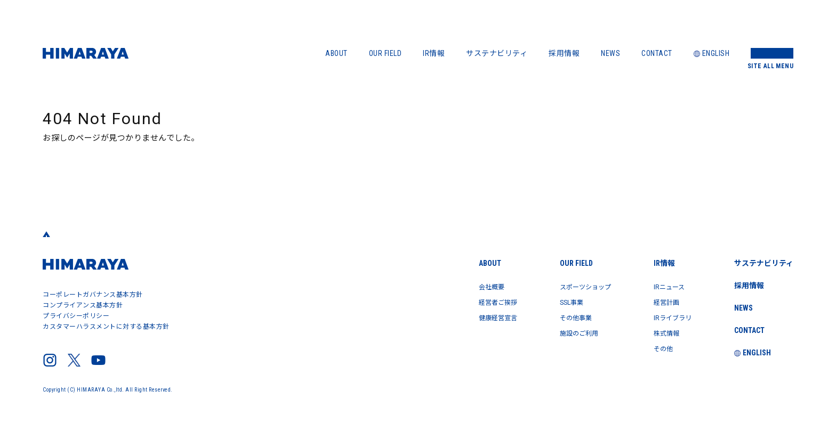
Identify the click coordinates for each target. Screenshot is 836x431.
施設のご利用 (563, 331)
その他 (656, 346)
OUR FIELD (385, 53)
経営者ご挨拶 (474, 301)
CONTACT (656, 53)
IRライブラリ (667, 316)
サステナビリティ (496, 53)
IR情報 (434, 53)
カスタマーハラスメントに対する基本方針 (106, 326)
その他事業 (559, 316)
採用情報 (564, 53)
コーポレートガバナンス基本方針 (93, 294)
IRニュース (662, 286)
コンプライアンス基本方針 (83, 305)
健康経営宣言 (474, 316)
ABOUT (336, 53)
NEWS (610, 53)
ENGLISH (712, 53)
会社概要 (466, 286)
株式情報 (659, 331)
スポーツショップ (570, 286)
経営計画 (659, 301)
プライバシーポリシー (76, 316)
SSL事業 (554, 301)
